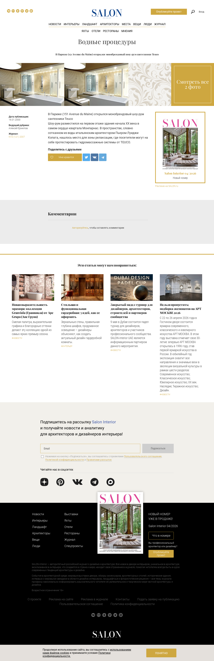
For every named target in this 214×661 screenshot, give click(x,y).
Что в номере (161, 535)
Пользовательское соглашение (81, 604)
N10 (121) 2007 (17, 136)
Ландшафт (89, 24)
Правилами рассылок (99, 459)
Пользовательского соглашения (143, 456)
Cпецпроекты (73, 546)
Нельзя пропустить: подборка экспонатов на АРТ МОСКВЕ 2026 (180, 309)
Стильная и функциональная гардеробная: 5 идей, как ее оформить (80, 311)
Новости (55, 24)
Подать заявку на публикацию (158, 599)
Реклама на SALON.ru (166, 186)
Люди (148, 24)
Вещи (137, 24)
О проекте (34, 599)
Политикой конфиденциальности (64, 459)
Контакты (123, 599)
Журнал (160, 24)
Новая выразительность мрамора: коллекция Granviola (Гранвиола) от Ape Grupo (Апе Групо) (32, 311)
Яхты (85, 31)
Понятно (161, 653)
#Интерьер (66, 346)
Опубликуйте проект (169, 11)
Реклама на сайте (61, 599)
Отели (96, 31)
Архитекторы (109, 24)
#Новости (17, 338)
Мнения (126, 31)
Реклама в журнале (94, 599)
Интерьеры (71, 24)
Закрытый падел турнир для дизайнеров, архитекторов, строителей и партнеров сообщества (131, 311)
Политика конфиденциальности (133, 604)
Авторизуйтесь (80, 227)
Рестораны (111, 31)
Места (126, 24)
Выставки (71, 514)
